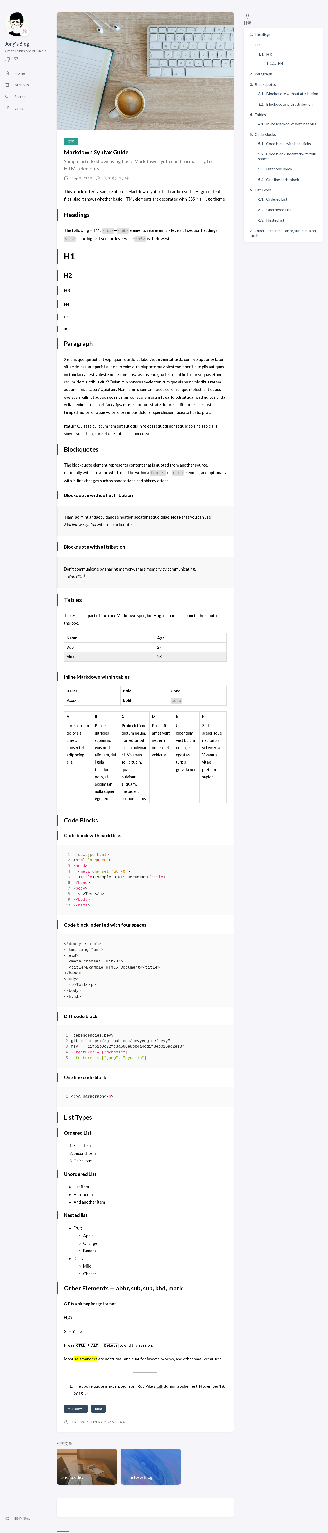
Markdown (76, 1409)
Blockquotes (265, 84)
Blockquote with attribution (289, 104)
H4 (280, 63)
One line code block (282, 179)
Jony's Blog (17, 44)
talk (159, 1386)
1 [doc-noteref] (84, 575)
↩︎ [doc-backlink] (86, 1393)
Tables (260, 114)
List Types (263, 190)
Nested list (275, 220)
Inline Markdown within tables (291, 123)
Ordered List (276, 199)
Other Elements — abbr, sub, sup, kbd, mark (283, 232)
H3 (269, 54)
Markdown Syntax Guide (96, 152)
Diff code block (279, 169)
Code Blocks (265, 134)
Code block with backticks (288, 143)
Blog (98, 1409)
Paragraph (263, 73)
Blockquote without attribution (292, 93)
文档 (71, 141)
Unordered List (278, 209)
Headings (263, 34)
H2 (257, 44)
